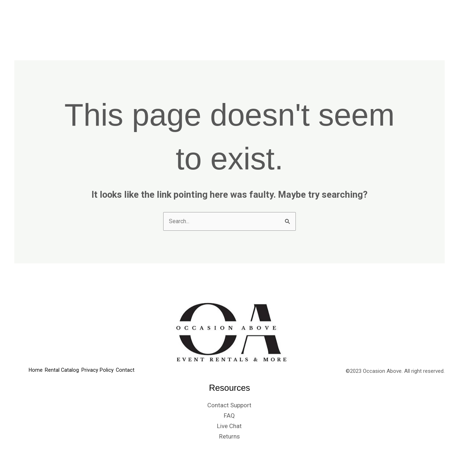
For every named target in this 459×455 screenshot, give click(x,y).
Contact (425, 18)
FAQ (229, 416)
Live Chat (229, 427)
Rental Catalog (317, 18)
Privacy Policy (376, 18)
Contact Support (229, 406)
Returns (229, 437)
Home (272, 18)
